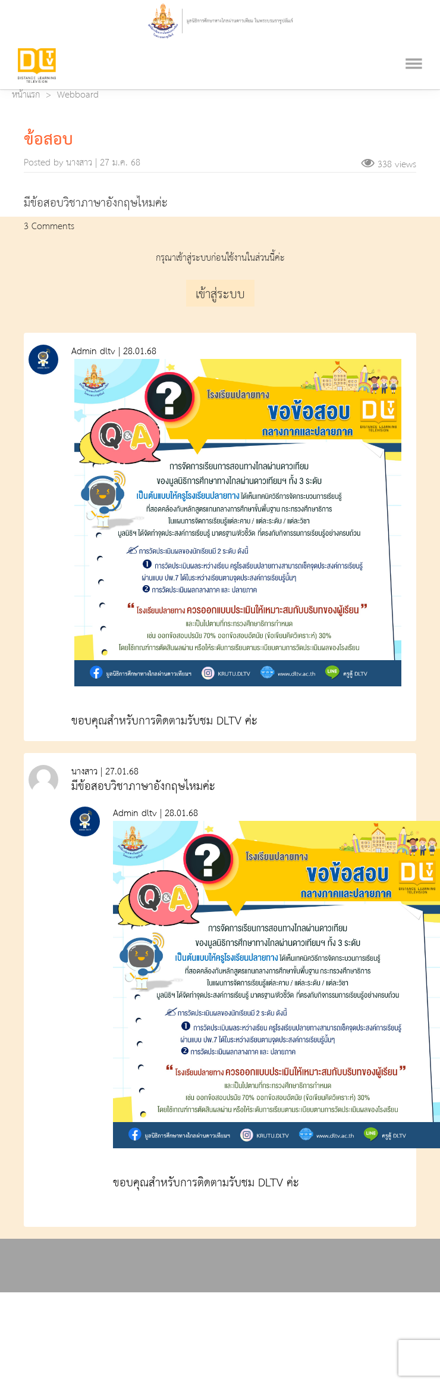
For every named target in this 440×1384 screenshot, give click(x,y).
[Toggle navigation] (414, 49)
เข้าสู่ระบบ (220, 295)
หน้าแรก (26, 95)
